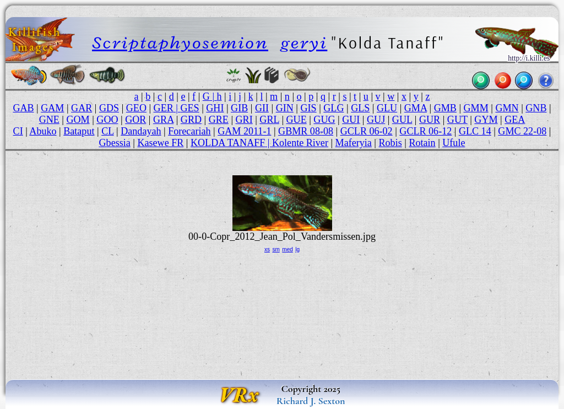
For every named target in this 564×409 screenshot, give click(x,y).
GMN (506, 108)
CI (18, 131)
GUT (457, 119)
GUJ (376, 119)
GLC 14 (475, 131)
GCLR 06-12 (425, 131)
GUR (429, 119)
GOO (107, 119)
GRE (219, 119)
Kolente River (300, 142)
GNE (49, 119)
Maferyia (353, 142)
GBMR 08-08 (305, 131)
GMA (415, 108)
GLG (333, 108)
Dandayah (141, 131)
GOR (135, 119)
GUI (351, 119)
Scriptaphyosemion (180, 42)
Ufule (453, 142)
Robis (390, 142)
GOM (77, 119)
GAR (81, 108)
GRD (191, 119)
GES (189, 108)
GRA (163, 119)
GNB (535, 108)
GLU (387, 108)
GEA (515, 119)
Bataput (78, 131)
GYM (485, 119)
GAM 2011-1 (244, 131)
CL (107, 131)
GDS (109, 108)
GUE (296, 119)
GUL (402, 119)
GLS (360, 108)
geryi (304, 42)
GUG (324, 119)
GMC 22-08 (522, 131)
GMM (476, 108)
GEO (136, 108)
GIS (309, 108)
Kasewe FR (160, 142)
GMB (445, 108)
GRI (244, 119)
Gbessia (115, 142)
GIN (285, 108)
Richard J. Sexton (310, 401)
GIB (239, 108)
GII (262, 108)
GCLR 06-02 (366, 131)
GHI (215, 108)
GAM (52, 108)
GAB (23, 108)
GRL (269, 119)
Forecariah (189, 131)
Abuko (42, 131)
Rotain (422, 142)
